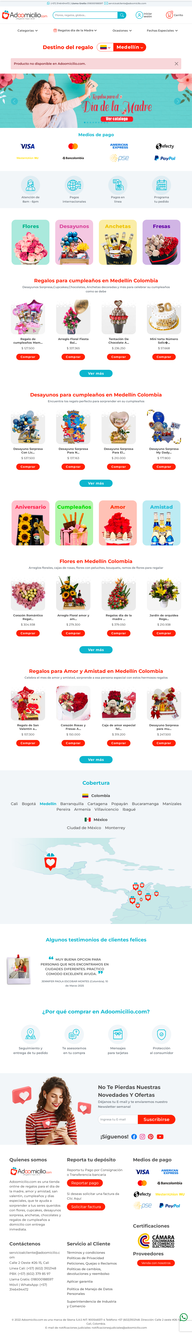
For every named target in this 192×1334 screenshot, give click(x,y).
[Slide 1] (87, 122)
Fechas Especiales (160, 30)
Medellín (48, 803)
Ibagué (129, 809)
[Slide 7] (104, 122)
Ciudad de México (84, 827)
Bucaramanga (145, 803)
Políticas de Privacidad (85, 1258)
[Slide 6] (101, 122)
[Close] (176, 63)
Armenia (82, 809)
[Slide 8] (107, 122)
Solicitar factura (86, 1206)
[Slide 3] (93, 122)
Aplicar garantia (80, 1281)
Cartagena (97, 803)
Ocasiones (120, 30)
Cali (14, 803)
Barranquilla (72, 803)
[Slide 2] (90, 122)
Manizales (172, 803)
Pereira (63, 809)
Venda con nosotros (156, 1263)
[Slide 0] (85, 122)
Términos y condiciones (86, 1252)
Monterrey (115, 827)
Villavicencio (107, 809)
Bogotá (29, 803)
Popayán (119, 803)
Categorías (26, 30)
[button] (28, 338)
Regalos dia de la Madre (75, 30)
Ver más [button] (96, 373)
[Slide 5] (99, 122)
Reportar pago (85, 1183)
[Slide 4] (96, 122)
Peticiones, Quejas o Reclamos (92, 1263)
